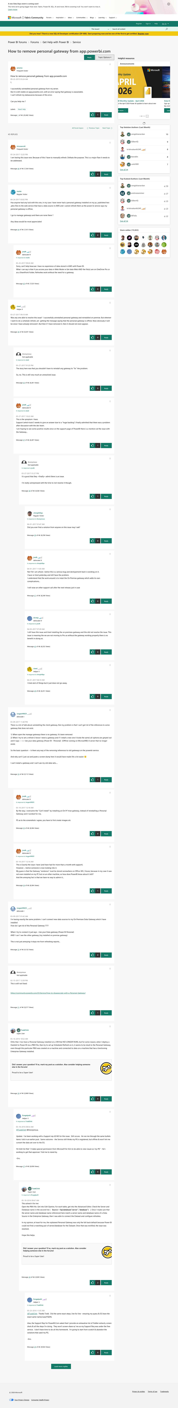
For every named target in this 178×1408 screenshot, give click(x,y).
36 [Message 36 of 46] (18, 332)
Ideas (70, 17)
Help (156, 23)
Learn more (12, 9)
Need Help (22, 109)
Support (112, 17)
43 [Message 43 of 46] (24, 383)
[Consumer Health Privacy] (40, 1400)
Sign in (148, 23)
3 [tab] (143, 116)
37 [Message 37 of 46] (24, 440)
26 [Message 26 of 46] (18, 1093)
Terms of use (152, 1391)
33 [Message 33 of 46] (18, 774)
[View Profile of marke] (19, 191)
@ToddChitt (21, 1130)
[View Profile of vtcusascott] (21, 146)
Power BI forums (17, 42)
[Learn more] (128, 110)
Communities (81, 17)
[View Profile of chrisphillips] (38, 513)
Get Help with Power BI (56, 42)
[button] (89, 57)
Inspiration (60, 17)
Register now (143, 33)
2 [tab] (141, 116)
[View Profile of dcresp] (35, 617)
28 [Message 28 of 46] (29, 1277)
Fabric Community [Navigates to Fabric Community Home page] (34, 17)
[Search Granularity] (100, 29)
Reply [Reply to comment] (106, 174)
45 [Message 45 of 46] (24, 283)
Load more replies (61, 1366)
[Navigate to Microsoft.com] (14, 17)
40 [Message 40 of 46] (35, 691)
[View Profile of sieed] (19, 306)
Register (139, 23)
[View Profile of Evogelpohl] (26, 1115)
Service (77, 42)
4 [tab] (144, 116)
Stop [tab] (147, 116)
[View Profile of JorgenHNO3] (22, 713)
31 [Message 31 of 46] (18, 1007)
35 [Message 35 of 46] (24, 828)
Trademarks (164, 1391)
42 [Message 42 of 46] (35, 646)
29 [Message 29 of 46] (35, 1347)
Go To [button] (164, 24)
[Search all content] (140, 29)
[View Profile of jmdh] (24, 251)
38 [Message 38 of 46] (29, 491)
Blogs (92, 17)
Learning (101, 17)
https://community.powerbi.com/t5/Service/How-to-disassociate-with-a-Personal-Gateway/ (48, 993)
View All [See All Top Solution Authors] (124, 169)
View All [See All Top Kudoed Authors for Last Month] (124, 221)
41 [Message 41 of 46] (35, 595)
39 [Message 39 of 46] (35, 535)
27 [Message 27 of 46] (24, 1166)
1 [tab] (140, 116)
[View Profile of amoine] (19, 68)
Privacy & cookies (138, 1391)
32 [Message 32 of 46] (18, 949)
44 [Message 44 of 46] (18, 229)
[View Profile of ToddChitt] (25, 1030)
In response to (23, 258)
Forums (49, 17)
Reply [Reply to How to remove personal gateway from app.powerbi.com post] (106, 115)
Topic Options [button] (104, 57)
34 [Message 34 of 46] (24, 885)
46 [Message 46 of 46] (18, 168)
